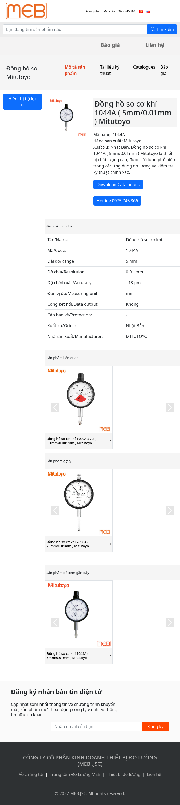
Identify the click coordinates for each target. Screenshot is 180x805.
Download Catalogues (118, 184)
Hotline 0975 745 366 (117, 201)
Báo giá (110, 44)
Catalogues (144, 67)
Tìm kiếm (162, 29)
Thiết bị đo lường (124, 774)
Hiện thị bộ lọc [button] (22, 102)
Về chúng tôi (31, 774)
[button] (55, 407)
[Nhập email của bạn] (96, 726)
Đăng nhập (93, 11)
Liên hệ (154, 44)
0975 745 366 (127, 11)
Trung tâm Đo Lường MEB (75, 774)
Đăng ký (109, 11)
